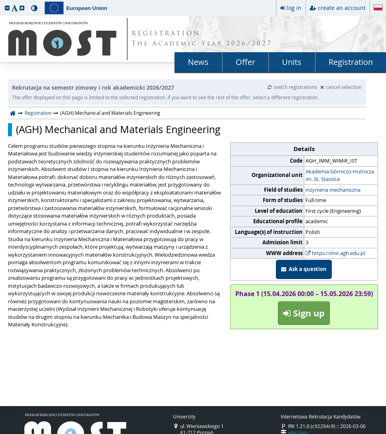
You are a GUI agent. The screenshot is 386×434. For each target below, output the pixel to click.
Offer (245, 62)
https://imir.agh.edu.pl (335, 253)
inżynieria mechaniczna (332, 189)
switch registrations (293, 87)
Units (291, 62)
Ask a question (304, 269)
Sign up (304, 313)
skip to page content (2, 2)
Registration (351, 62)
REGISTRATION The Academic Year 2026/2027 (202, 39)
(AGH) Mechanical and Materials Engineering (118, 129)
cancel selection (340, 87)
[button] (7, 8)
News (198, 62)
